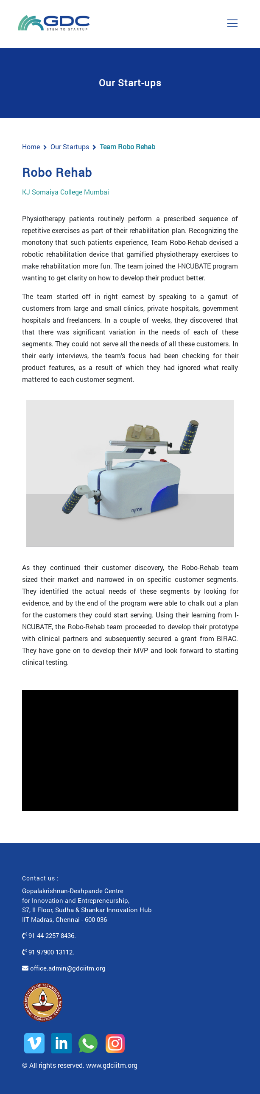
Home (31, 146)
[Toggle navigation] (232, 20)
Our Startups (69, 146)
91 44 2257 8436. (49, 935)
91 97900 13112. (48, 952)
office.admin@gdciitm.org (64, 968)
